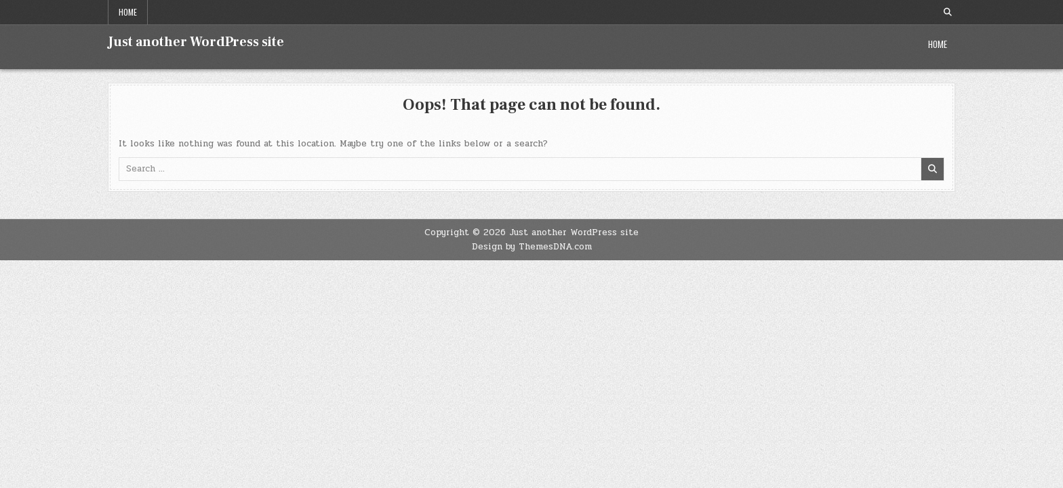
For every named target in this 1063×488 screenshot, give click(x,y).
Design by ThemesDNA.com (532, 246)
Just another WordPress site (196, 42)
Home (128, 12)
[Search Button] (947, 12)
